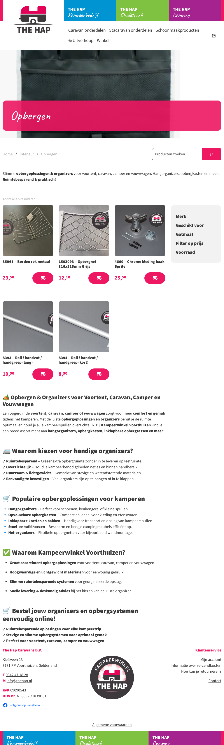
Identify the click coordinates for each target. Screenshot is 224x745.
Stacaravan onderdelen (130, 30)
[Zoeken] (211, 154)
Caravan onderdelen (87, 30)
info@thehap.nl (19, 681)
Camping (197, 12)
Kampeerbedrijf (92, 12)
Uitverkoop (80, 40)
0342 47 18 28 (17, 675)
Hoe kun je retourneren (200, 671)
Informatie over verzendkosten (196, 665)
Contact (214, 681)
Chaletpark (144, 12)
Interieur (27, 154)
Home (8, 154)
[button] (42, 278)
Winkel (103, 40)
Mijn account (210, 659)
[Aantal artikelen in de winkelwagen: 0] (214, 35)
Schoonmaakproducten (177, 30)
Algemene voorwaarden (112, 725)
